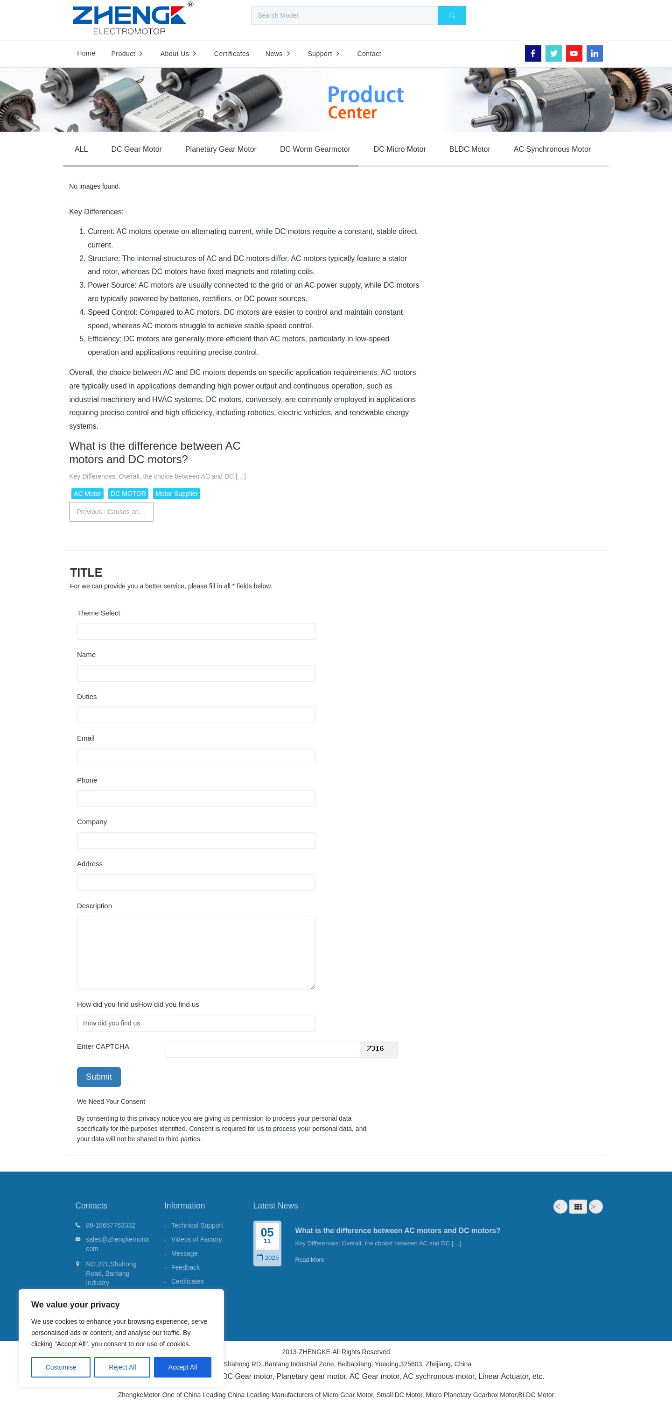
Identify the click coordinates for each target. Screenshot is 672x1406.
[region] (121, 1338)
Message (184, 1253)
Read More (309, 1260)
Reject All (122, 1367)
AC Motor (87, 493)
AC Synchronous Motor (552, 149)
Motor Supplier (176, 493)
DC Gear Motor (136, 149)
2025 (267, 1257)
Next (596, 1207)
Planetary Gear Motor (221, 149)
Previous (115, 512)
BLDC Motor (469, 149)
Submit (99, 1076)
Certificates (187, 1281)
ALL (81, 149)
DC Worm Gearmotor (315, 149)
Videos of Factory (196, 1239)
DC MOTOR (128, 493)
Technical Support (197, 1225)
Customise (61, 1367)
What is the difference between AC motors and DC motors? (398, 1231)
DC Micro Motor (400, 149)
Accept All (182, 1367)
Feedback (185, 1267)
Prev (560, 1207)
